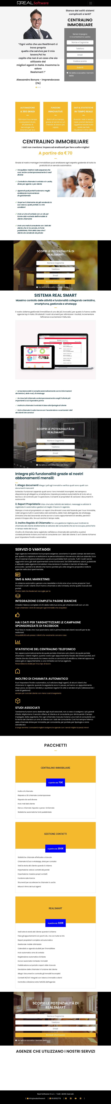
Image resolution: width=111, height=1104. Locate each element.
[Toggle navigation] (90, 3)
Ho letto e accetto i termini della (81, 74)
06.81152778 (55, 1098)
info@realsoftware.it (36, 1098)
